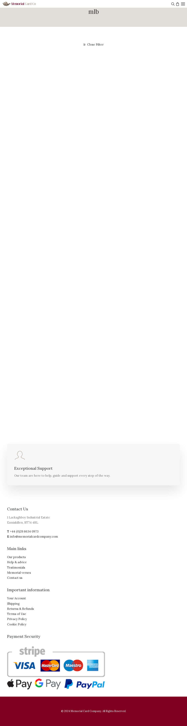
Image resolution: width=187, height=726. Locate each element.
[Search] (172, 4)
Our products (16, 557)
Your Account (16, 598)
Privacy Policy (17, 619)
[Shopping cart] (177, 4)
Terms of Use (16, 614)
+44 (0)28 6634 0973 (24, 531)
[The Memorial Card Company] (23, 4)
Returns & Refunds (20, 609)
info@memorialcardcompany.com (34, 536)
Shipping (13, 603)
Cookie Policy (16, 624)
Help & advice (17, 562)
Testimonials (16, 567)
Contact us (14, 578)
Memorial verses (19, 572)
